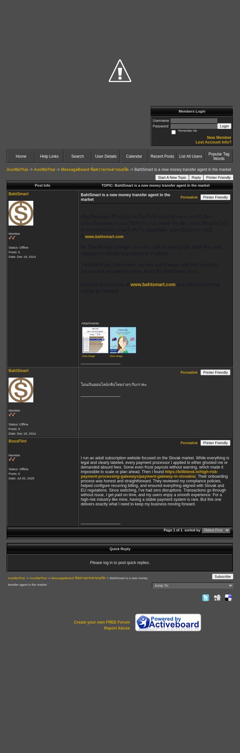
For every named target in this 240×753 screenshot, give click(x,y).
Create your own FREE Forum (102, 622)
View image (88, 356)
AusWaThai (17, 169)
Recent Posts (162, 156)
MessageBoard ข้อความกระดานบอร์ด (95, 169)
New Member (219, 137)
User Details (105, 156)
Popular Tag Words (218, 156)
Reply (196, 177)
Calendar (134, 156)
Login (224, 126)
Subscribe (223, 576)
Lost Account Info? (213, 142)
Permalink (189, 197)
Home (21, 156)
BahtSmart (19, 194)
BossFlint (18, 441)
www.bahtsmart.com (104, 236)
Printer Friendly (218, 177)
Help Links (49, 156)
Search (77, 156)
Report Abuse (117, 628)
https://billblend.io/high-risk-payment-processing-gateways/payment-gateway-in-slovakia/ (149, 474)
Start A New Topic (172, 177)
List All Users (190, 156)
